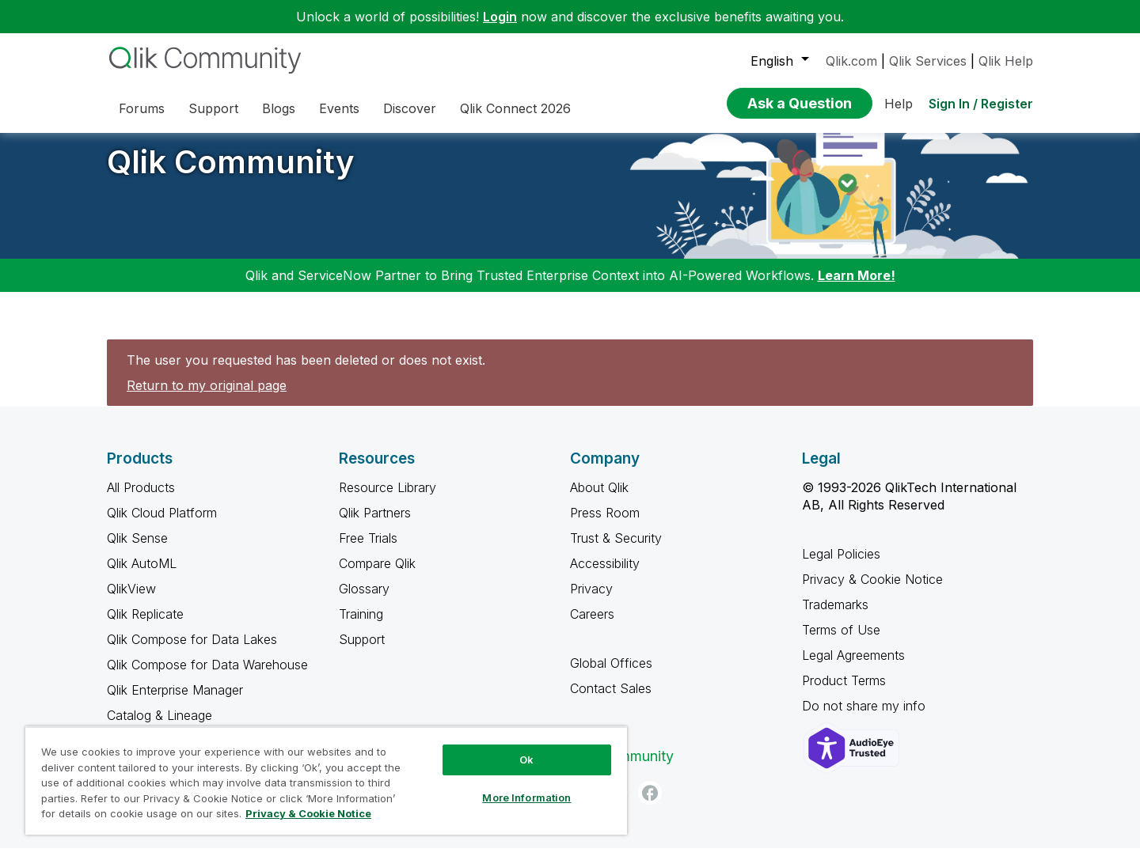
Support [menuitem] (213, 108)
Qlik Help (1005, 61)
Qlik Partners (375, 524)
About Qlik (599, 499)
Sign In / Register (981, 104)
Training (361, 626)
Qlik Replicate (145, 626)
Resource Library (387, 499)
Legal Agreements (853, 667)
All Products (141, 499)
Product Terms (844, 692)
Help (898, 104)
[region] (326, 780)
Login (500, 17)
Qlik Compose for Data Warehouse (207, 676)
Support (362, 651)
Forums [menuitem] (142, 108)
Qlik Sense (137, 550)
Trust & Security (616, 550)
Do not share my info (865, 718)
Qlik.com (851, 61)
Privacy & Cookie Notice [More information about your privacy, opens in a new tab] (308, 813)
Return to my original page (207, 397)
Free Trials (368, 550)
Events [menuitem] (339, 108)
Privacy (591, 600)
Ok (526, 759)
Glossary (364, 600)
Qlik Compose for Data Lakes (192, 651)
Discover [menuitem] (409, 108)
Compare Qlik (377, 575)
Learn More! (856, 287)
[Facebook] (650, 804)
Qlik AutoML (142, 575)
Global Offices (611, 675)
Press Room (605, 524)
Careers (592, 626)
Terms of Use (841, 642)
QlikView (131, 600)
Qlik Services (928, 61)
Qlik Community (231, 174)
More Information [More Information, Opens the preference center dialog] (526, 797)
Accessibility (605, 575)
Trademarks (835, 616)
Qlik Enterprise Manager (175, 702)
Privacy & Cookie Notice (872, 591)
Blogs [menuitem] (278, 108)
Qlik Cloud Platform (162, 524)
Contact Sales (611, 700)
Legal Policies (841, 566)
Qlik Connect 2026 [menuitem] (515, 108)
